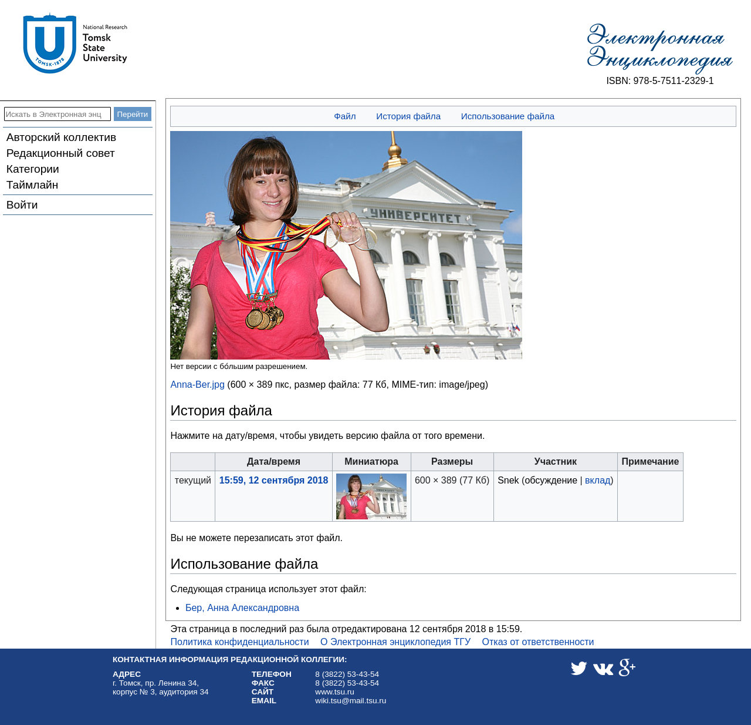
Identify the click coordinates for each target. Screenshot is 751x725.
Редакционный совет (60, 153)
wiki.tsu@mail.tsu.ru (350, 700)
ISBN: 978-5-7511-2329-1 (659, 81)
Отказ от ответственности (538, 642)
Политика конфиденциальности (240, 642)
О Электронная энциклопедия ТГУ (395, 642)
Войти (22, 205)
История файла (408, 116)
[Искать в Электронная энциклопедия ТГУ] (57, 114)
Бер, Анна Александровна (242, 608)
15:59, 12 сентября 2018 (274, 480)
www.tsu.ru (334, 691)
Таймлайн (32, 185)
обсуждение (551, 480)
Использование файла (507, 116)
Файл (345, 116)
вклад (597, 480)
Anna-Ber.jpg (197, 385)
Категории (32, 169)
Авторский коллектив (61, 137)
